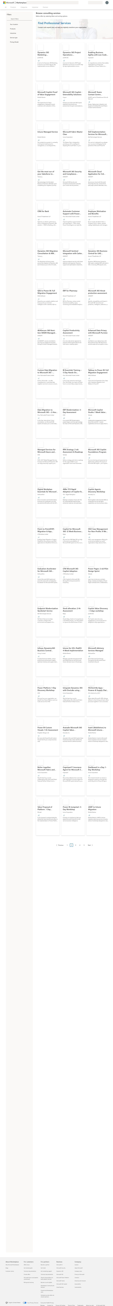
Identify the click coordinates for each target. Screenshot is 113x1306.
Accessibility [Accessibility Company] (78, 1284)
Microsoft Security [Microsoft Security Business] (61, 1268)
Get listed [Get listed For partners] (43, 1268)
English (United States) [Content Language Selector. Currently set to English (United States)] (14, 1302)
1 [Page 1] (67, 845)
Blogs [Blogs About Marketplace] (7, 1268)
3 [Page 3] (75, 845)
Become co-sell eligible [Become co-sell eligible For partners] (46, 1282)
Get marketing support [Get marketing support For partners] (46, 1271)
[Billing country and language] (95, 2)
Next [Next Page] (89, 845)
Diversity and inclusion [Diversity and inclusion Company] (80, 1281)
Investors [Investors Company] (77, 1277)
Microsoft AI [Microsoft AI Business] (59, 1264)
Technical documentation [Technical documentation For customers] (30, 1271)
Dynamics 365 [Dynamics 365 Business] (60, 1271)
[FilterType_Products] (8, 29)
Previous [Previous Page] (60, 845)
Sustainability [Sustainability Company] (78, 1287)
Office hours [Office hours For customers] (27, 1264)
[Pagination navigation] (74, 847)
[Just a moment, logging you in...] (107, 2)
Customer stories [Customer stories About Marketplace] (10, 1271)
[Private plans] (86, 2)
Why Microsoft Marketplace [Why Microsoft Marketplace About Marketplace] (12, 1264)
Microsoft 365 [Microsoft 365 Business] (60, 1274)
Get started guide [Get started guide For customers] (28, 1268)
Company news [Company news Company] (78, 1271)
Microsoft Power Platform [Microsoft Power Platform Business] (63, 1277)
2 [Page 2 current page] (71, 845)
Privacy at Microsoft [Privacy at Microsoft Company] (79, 1274)
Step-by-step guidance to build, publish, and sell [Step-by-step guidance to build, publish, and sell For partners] (47, 1278)
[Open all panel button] (5, 7)
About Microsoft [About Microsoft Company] (78, 1268)
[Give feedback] (79, 2)
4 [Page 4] (79, 845)
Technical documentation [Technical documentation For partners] (47, 1274)
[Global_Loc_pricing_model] (8, 42)
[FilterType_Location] (8, 24)
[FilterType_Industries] (8, 33)
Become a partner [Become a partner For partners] (45, 1264)
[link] (48, 62)
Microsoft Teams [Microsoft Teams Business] (61, 1281)
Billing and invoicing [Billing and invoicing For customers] (29, 1282)
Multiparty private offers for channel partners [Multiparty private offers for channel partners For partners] (47, 1296)
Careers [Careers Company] (76, 1264)
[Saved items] (84, 2)
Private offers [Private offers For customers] (27, 1274)
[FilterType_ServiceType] (8, 37)
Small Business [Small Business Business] (60, 1287)
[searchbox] (21, 18)
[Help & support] (81, 2)
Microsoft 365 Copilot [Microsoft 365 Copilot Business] (62, 1284)
